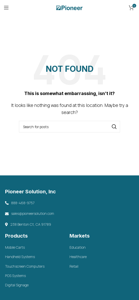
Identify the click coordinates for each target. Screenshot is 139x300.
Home (57, 35)
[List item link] (37, 247)
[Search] (69, 126)
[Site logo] (69, 7)
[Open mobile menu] (6, 8)
